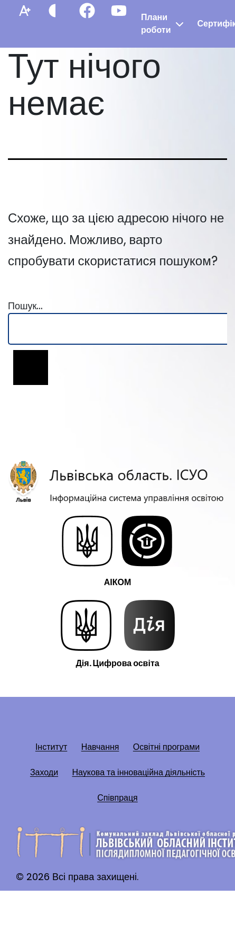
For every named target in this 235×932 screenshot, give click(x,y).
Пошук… (25, 305)
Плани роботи (156, 23)
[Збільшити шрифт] (23, 10)
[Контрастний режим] (55, 10)
